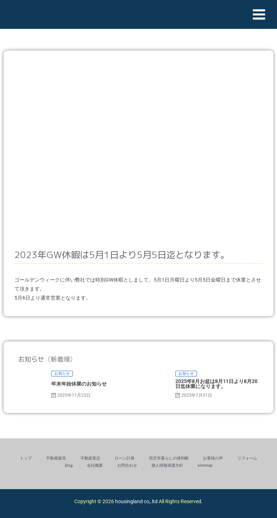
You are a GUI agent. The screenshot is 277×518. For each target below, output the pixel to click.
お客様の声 (213, 458)
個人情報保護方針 (167, 465)
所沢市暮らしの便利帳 (169, 458)
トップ (26, 458)
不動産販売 (56, 458)
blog (68, 465)
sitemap (205, 465)
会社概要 (95, 465)
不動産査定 (90, 458)
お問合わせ (127, 465)
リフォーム (247, 458)
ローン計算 (125, 458)
